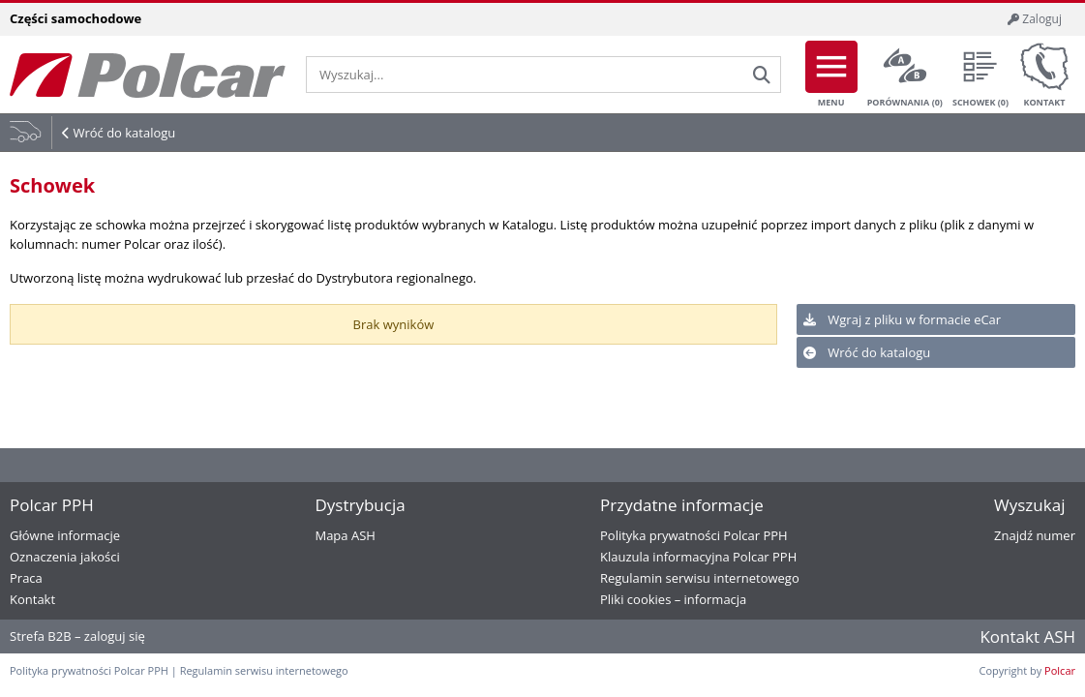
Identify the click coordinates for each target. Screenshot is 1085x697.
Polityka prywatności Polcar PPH (694, 535)
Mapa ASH (345, 535)
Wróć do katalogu (124, 132)
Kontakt (1044, 74)
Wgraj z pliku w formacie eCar (902, 319)
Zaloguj (1035, 19)
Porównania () (905, 74)
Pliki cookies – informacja (673, 599)
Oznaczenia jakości (65, 556)
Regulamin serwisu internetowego (699, 578)
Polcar (1059, 670)
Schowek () (980, 74)
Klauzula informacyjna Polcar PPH (698, 556)
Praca (26, 578)
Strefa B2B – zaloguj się (77, 636)
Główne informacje (65, 535)
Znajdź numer (1034, 535)
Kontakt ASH (1027, 636)
